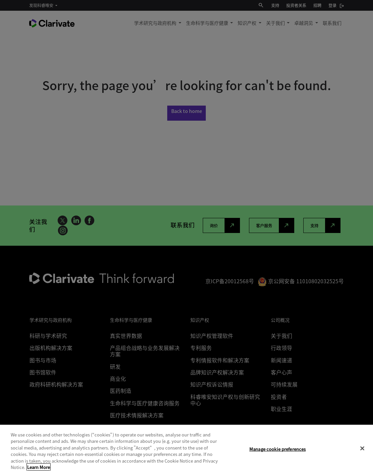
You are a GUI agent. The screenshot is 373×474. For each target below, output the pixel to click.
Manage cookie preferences (277, 449)
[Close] (362, 448)
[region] (186, 449)
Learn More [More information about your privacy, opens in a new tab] (38, 467)
